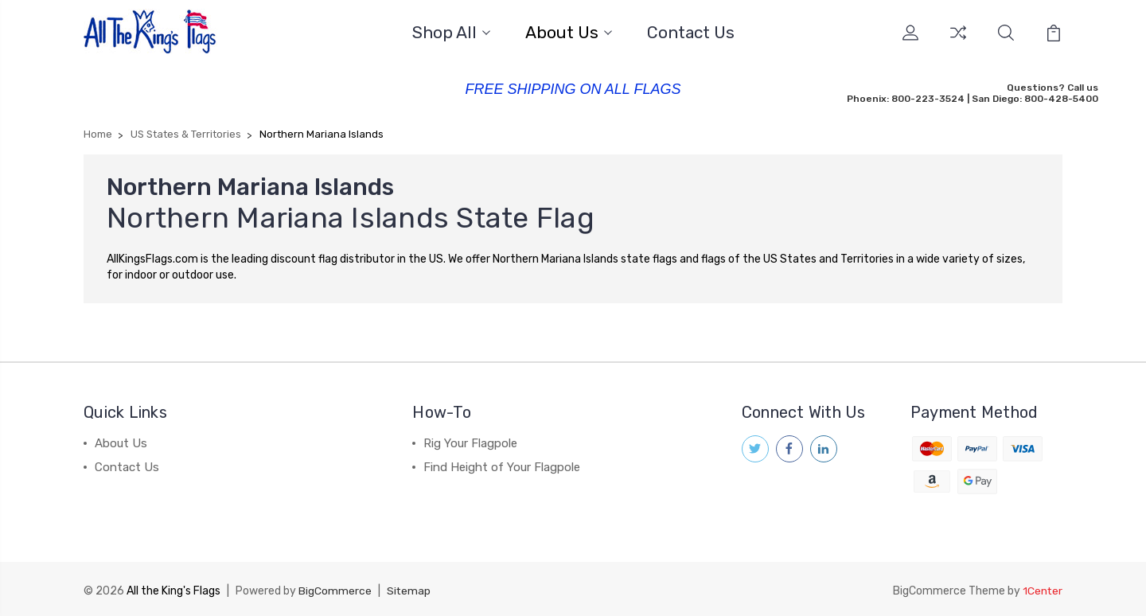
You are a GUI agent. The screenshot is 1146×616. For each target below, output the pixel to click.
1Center (1042, 588)
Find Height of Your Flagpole (501, 465)
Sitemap (409, 588)
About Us (568, 32)
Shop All (451, 32)
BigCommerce (335, 588)
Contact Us (691, 32)
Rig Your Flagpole (470, 442)
